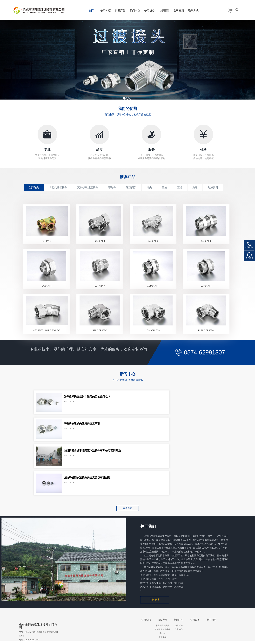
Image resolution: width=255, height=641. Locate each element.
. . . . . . (162, 603)
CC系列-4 (100, 245)
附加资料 (213, 187)
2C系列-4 (47, 294)
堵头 (149, 187)
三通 (164, 187)
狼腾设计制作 (208, 635)
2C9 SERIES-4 (153, 343)
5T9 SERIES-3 (99, 343)
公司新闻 (179, 587)
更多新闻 (127, 470)
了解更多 (154, 561)
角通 (195, 187)
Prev (4, 59)
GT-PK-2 (46, 245)
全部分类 (33, 187)
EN (230, 10)
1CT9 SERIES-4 (206, 343)
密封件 (112, 187)
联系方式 (193, 10)
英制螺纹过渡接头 (87, 187)
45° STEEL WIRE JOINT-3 (46, 343)
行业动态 (179, 591)
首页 (91, 10)
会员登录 (225, 635)
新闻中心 (135, 10)
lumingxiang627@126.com (36, 613)
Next (250, 59)
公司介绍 (105, 10)
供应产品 (120, 10)
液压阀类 (131, 187)
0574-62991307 (203, 365)
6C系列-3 (206, 245)
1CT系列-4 (99, 294)
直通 (179, 187)
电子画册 (164, 10)
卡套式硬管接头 (58, 187)
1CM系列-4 (153, 294)
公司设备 (149, 10)
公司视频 (179, 10)
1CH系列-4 (206, 294)
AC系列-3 (153, 245)
